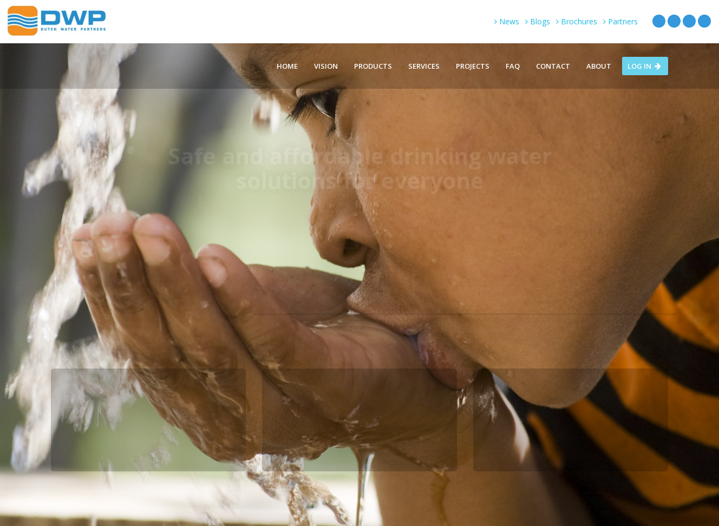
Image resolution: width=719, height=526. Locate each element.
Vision (326, 66)
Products (373, 66)
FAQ (513, 66)
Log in (645, 66)
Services (424, 66)
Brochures (576, 21)
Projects (472, 66)
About (598, 66)
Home (287, 66)
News (506, 21)
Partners (620, 21)
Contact (553, 66)
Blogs (537, 21)
